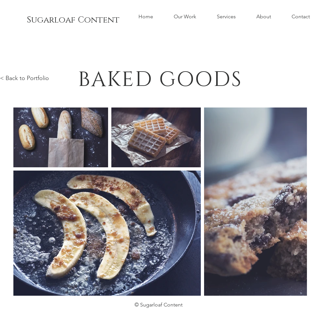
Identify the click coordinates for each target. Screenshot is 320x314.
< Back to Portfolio (24, 78)
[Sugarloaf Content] (73, 20)
